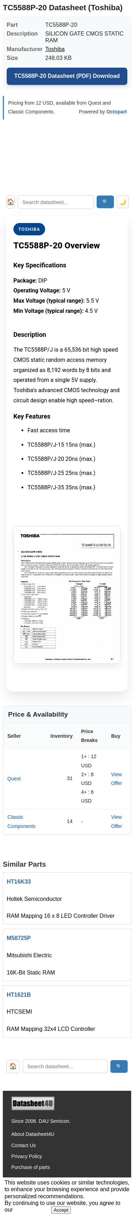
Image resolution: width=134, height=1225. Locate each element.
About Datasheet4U (32, 1134)
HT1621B (19, 995)
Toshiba (55, 49)
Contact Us (23, 1145)
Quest (13, 778)
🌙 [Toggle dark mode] (122, 202)
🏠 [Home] (10, 201)
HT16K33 (19, 882)
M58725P (19, 938)
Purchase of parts (30, 1167)
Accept (61, 1210)
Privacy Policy (26, 1156)
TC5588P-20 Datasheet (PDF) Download (67, 76)
